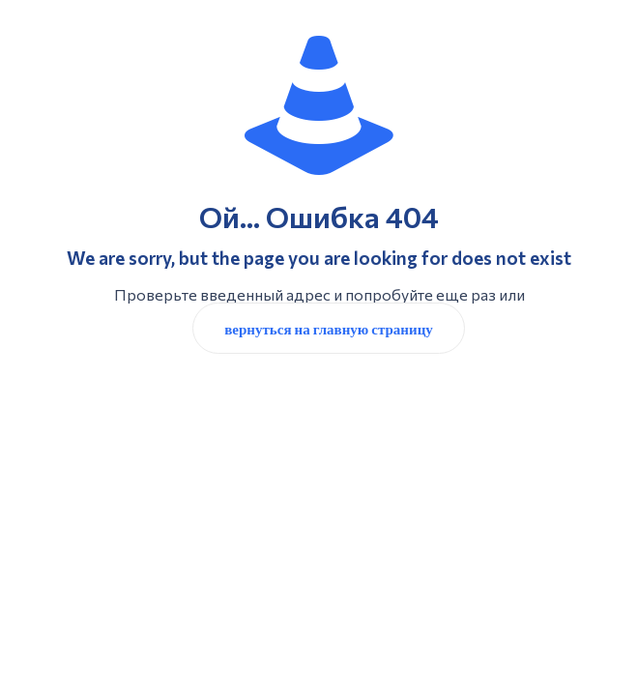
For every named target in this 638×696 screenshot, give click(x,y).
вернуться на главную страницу (328, 328)
